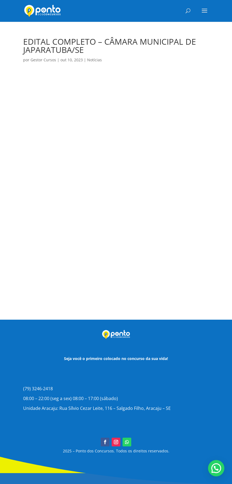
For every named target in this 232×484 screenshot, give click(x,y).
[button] (216, 468)
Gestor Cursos (43, 59)
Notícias (94, 59)
